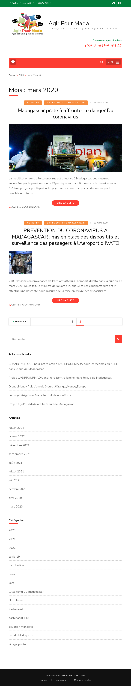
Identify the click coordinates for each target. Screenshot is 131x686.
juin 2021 (15, 480)
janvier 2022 (17, 436)
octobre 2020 (18, 489)
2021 (12, 539)
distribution (16, 565)
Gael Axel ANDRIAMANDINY (25, 207)
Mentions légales (82, 680)
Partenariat (16, 609)
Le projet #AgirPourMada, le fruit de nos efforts (40, 395)
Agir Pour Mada (68, 23)
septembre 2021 (20, 454)
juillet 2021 (16, 471)
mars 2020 (16, 506)
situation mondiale (21, 627)
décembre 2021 (19, 445)
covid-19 (33, 102)
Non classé (16, 600)
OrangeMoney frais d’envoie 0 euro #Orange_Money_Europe (47, 386)
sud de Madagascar (21, 635)
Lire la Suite (65, 203)
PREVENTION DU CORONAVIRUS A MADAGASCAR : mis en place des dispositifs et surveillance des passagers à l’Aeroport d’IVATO (65, 237)
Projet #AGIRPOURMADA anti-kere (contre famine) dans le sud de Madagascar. (60, 378)
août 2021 (15, 463)
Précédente (21, 321)
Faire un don (61, 680)
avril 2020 (15, 498)
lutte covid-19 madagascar (66, 102)
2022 (12, 548)
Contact (44, 680)
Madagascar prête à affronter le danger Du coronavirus (65, 113)
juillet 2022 (16, 428)
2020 (12, 530)
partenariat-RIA (19, 618)
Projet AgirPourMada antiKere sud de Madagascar (41, 404)
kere (11, 583)
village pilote (17, 644)
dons (12, 574)
